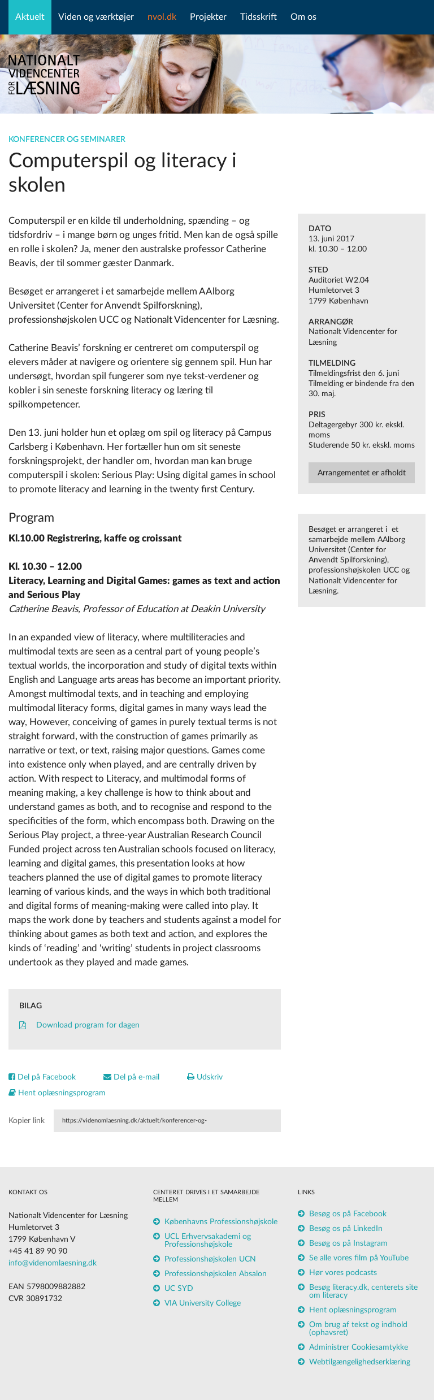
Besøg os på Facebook (348, 1214)
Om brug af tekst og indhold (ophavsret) (358, 1329)
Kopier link (26, 1121)
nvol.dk (161, 16)
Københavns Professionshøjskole (220, 1222)
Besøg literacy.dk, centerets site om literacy (363, 1291)
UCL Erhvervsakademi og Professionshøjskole (207, 1241)
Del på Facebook (42, 1077)
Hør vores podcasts (343, 1273)
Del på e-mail (131, 1077)
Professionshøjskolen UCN (210, 1259)
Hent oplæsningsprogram (57, 1093)
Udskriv (205, 1077)
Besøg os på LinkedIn (346, 1229)
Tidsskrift (258, 16)
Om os (303, 16)
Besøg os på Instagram (348, 1243)
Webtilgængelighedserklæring (359, 1362)
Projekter (208, 16)
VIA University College (202, 1303)
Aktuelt (30, 16)
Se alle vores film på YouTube (359, 1258)
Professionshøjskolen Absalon (215, 1274)
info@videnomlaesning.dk (52, 1263)
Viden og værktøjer (96, 16)
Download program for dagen (79, 1025)
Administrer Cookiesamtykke (358, 1347)
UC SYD (178, 1289)
